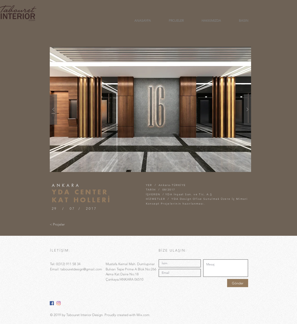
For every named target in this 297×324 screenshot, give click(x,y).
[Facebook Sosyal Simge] (52, 303)
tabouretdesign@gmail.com (81, 269)
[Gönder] (237, 283)
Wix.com (143, 315)
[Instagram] (59, 303)
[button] (150, 109)
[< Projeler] (57, 224)
